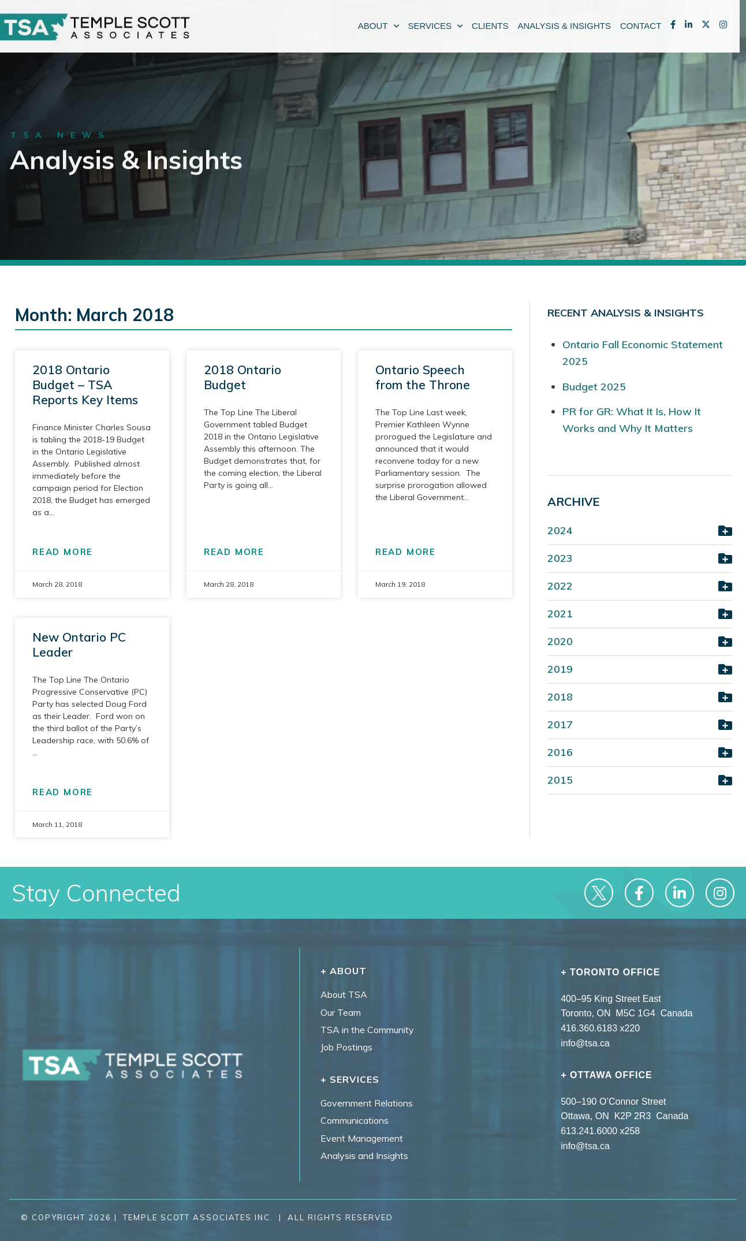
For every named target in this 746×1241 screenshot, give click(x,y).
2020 (560, 641)
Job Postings (346, 1047)
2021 (560, 613)
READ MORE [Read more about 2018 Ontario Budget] (234, 551)
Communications (354, 1120)
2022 (560, 585)
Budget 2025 (594, 386)
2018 (560, 696)
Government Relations (366, 1103)
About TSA (343, 994)
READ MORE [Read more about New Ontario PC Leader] (62, 792)
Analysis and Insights (364, 1155)
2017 (560, 724)
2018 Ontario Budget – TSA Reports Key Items (85, 384)
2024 (560, 530)
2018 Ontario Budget (242, 377)
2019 (560, 669)
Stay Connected (96, 892)
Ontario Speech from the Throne (422, 377)
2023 (560, 558)
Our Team (340, 1012)
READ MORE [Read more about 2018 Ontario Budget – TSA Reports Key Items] (62, 551)
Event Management (361, 1138)
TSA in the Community (367, 1029)
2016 (560, 752)
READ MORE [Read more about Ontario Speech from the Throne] (405, 551)
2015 (560, 780)
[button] (640, 532)
